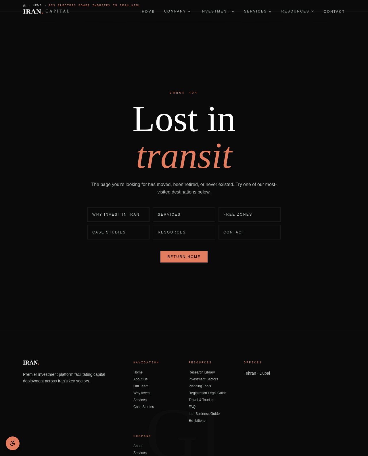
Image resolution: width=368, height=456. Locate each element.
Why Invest (141, 393)
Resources (172, 232)
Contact (234, 232)
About (137, 446)
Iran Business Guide (204, 414)
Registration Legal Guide (208, 393)
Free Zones (237, 214)
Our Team (140, 386)
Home (138, 372)
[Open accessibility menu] (13, 443)
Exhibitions (197, 421)
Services (169, 214)
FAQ (192, 407)
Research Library (202, 372)
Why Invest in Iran (116, 214)
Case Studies (109, 232)
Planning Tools (200, 386)
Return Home (184, 257)
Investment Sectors (203, 379)
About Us (140, 379)
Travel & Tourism (201, 400)
